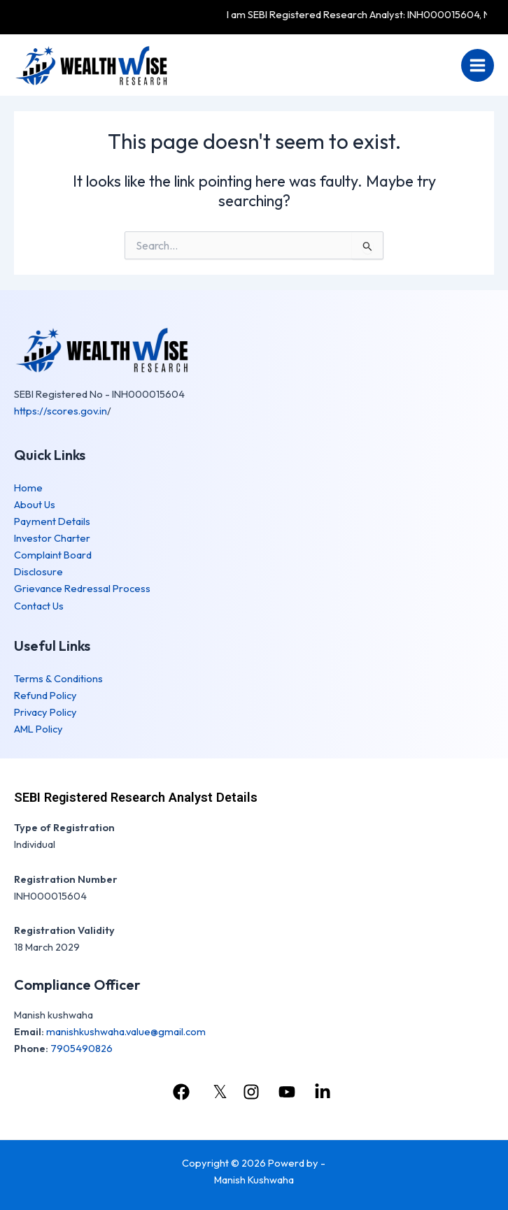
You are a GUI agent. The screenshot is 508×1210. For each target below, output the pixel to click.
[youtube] (288, 1091)
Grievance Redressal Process (82, 588)
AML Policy (38, 728)
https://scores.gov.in (60, 410)
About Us (34, 504)
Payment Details (52, 521)
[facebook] (182, 1091)
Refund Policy (45, 695)
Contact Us (39, 605)
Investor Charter (52, 538)
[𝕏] (218, 1092)
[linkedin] (324, 1091)
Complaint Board (53, 554)
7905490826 (81, 1048)
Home (28, 487)
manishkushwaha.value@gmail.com (126, 1031)
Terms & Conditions (58, 678)
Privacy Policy (45, 712)
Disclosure (38, 571)
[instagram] (252, 1091)
